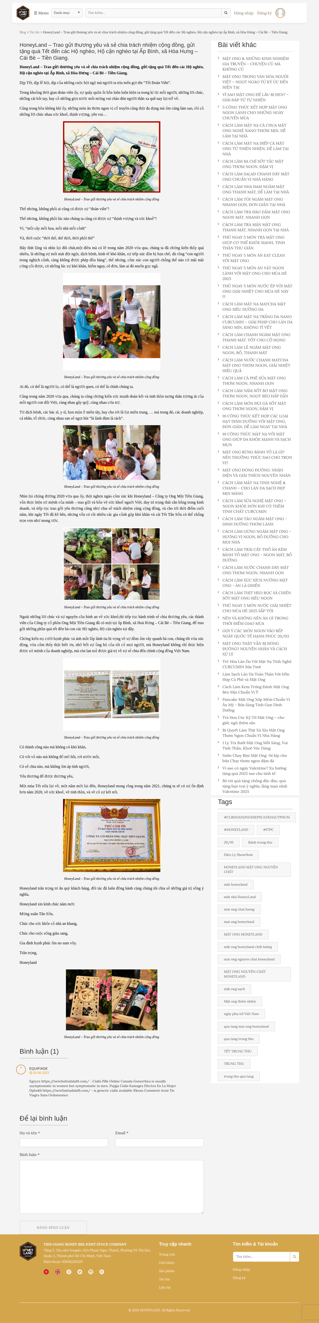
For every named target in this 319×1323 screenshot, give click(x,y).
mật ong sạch (234, 989)
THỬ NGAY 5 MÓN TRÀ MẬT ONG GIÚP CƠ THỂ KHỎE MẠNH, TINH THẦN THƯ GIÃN (251, 243)
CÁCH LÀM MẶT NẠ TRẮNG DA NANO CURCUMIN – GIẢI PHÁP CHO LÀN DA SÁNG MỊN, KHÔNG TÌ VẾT (255, 322)
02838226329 (72, 1261)
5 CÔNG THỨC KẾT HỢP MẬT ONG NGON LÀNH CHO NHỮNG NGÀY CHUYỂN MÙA (252, 112)
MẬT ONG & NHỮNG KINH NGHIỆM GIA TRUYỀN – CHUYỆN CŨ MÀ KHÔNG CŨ (253, 64)
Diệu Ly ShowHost (238, 855)
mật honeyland (235, 884)
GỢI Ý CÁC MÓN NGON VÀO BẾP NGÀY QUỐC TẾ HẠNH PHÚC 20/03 (253, 633)
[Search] (294, 1257)
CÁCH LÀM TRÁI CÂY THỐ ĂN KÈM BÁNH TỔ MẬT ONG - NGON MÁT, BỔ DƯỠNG (255, 555)
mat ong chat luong (239, 909)
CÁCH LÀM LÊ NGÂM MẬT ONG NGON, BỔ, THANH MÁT (249, 350)
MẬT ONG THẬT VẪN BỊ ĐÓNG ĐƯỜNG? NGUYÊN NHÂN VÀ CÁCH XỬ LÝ (252, 649)
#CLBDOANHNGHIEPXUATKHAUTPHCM (257, 817)
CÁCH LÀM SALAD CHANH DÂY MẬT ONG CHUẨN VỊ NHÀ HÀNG (253, 176)
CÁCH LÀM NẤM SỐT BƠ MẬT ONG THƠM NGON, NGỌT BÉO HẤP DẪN (253, 393)
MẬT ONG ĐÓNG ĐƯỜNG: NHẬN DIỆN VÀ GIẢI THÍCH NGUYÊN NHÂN (255, 472)
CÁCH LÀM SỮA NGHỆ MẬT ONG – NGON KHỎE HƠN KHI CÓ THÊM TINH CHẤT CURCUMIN (252, 506)
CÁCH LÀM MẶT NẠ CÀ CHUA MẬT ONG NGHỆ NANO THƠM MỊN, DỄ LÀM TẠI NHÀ (252, 130)
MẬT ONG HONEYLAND (243, 934)
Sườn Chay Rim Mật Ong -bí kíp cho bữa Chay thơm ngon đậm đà (252, 758)
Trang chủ (167, 1254)
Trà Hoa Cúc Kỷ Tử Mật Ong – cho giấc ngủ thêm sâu (251, 720)
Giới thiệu (166, 1262)
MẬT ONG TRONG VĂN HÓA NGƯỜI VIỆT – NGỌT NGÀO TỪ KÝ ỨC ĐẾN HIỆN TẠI (253, 82)
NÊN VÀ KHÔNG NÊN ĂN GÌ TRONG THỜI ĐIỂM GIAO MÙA (253, 620)
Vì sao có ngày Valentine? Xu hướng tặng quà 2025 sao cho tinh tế (252, 770)
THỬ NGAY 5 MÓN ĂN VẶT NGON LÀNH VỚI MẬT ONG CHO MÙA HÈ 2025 (252, 273)
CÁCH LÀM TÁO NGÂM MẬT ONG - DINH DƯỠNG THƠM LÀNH (252, 521)
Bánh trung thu (260, 842)
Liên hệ (165, 1287)
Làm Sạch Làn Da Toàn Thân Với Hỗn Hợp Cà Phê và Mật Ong (253, 676)
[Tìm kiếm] (226, 12)
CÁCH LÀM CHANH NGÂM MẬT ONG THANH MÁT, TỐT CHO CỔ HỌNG (254, 337)
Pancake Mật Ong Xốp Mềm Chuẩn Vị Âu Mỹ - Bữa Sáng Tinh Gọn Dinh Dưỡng (254, 705)
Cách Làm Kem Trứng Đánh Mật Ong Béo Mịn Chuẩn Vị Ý (253, 689)
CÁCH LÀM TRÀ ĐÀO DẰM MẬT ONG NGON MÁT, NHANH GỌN (254, 214)
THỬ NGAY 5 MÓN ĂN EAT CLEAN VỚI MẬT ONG (251, 258)
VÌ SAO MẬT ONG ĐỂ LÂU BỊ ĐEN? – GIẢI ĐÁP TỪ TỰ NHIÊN (253, 97)
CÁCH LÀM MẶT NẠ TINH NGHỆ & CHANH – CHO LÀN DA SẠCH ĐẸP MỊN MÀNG (251, 488)
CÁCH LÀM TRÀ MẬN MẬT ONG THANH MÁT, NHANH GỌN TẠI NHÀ (253, 227)
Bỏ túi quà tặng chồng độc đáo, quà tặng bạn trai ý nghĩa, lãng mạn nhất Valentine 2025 (252, 786)
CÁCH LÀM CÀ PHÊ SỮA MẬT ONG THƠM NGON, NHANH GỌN (252, 380)
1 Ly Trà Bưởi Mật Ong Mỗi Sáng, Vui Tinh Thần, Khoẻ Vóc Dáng (253, 745)
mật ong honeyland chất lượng (248, 947)
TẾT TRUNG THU (238, 1051)
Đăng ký (264, 12)
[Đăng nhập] (280, 13)
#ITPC (268, 829)
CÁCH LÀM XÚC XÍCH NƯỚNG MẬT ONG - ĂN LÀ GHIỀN (253, 582)
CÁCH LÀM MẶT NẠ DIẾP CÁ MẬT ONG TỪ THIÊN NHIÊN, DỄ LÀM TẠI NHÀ (253, 149)
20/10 (228, 842)
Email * (121, 1132)
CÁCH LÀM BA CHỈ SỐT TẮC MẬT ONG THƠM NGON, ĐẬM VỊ (250, 164)
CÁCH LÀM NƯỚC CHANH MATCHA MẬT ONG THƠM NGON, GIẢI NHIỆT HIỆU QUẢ (254, 365)
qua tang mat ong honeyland (246, 1026)
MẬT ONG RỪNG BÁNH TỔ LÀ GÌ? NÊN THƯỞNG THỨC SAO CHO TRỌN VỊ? (255, 457)
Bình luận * (30, 1154)
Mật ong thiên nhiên (240, 1001)
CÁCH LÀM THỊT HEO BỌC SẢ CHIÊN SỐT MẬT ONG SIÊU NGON (254, 595)
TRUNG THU (234, 1063)
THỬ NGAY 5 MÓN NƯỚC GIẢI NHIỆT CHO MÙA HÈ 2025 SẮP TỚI (254, 608)
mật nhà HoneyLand (240, 897)
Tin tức (164, 1279)
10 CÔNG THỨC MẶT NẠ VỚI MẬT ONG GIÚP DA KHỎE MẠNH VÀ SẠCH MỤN (254, 439)
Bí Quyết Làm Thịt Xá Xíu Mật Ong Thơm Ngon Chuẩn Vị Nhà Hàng (251, 732)
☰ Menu (41, 12)
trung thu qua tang (239, 1076)
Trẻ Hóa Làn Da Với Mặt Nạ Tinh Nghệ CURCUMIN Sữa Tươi (255, 664)
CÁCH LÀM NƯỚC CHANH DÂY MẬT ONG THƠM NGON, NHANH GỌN (253, 570)
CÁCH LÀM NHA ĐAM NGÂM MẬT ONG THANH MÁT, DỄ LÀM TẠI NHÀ (253, 189)
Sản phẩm (166, 1271)
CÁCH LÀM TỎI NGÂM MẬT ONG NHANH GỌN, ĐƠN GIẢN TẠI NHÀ (251, 202)
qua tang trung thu (239, 1039)
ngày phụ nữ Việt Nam (241, 1014)
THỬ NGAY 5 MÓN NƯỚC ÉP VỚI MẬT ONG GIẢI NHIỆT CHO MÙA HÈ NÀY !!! (255, 291)
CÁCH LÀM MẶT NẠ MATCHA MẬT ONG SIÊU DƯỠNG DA (252, 306)
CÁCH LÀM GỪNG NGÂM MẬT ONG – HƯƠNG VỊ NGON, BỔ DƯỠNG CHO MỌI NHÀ (254, 537)
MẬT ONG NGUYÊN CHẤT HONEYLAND (245, 973)
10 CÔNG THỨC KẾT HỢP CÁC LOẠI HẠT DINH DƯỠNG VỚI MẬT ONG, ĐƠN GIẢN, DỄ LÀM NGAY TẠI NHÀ (253, 421)
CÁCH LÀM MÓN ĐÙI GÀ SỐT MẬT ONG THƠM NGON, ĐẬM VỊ (252, 406)
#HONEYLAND (236, 829)
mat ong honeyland (239, 922)
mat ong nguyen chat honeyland (249, 959)
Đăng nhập (244, 12)
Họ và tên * (30, 1132)
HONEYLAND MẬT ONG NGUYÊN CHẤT (251, 869)
